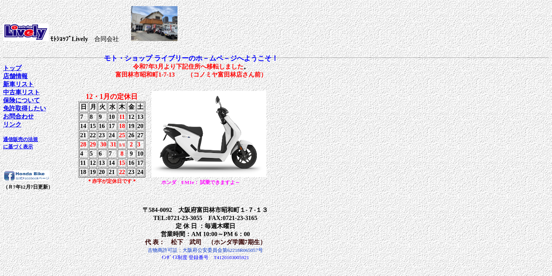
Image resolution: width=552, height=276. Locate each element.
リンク (12, 124)
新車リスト (18, 84)
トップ (12, 68)
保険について (21, 100)
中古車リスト (21, 92)
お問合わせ (18, 116)
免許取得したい (24, 108)
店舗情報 (15, 76)
